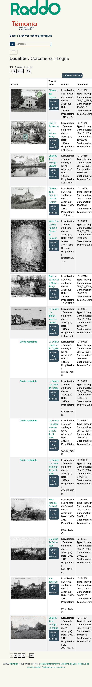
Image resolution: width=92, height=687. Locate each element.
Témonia (14, 664)
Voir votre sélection (72, 75)
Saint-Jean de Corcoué (53, 502)
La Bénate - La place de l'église (54, 384)
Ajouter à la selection (53, 104)
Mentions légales (68, 664)
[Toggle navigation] (14, 52)
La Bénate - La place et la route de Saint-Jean (54, 467)
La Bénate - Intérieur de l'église (54, 345)
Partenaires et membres (53, 667)
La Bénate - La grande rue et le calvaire (54, 316)
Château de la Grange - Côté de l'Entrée (53, 195)
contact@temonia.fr (49, 664)
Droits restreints (28, 342)
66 (28, 71)
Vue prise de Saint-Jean (53, 542)
